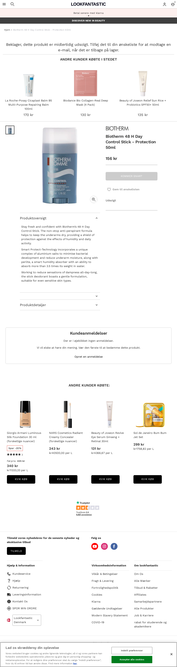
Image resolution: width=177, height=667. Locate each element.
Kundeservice (18, 574)
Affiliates (140, 594)
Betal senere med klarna (88, 13)
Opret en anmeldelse (88, 356)
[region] (88, 654)
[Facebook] (114, 549)
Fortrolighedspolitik (105, 587)
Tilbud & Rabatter (146, 587)
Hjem (7, 30)
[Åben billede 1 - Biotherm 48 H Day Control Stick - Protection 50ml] (10, 130)
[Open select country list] (26, 620)
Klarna (96, 601)
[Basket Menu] (173, 4)
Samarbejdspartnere (148, 601)
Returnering (18, 588)
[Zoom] (93, 199)
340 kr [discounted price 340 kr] (12, 466)
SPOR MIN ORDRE (22, 608)
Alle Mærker (142, 580)
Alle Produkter (144, 608)
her (75, 663)
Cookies (97, 594)
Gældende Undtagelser (107, 608)
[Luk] (171, 654)
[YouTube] (94, 549)
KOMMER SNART (131, 176)
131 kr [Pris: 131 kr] (96, 448)
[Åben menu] (4, 4)
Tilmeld (16, 551)
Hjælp (13, 581)
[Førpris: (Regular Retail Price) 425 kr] (25, 461)
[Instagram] (104, 549)
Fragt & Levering (103, 580)
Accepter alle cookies (132, 659)
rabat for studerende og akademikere (150, 624)
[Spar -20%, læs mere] (15, 448)
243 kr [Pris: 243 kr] (54, 448)
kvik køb (25, 480)
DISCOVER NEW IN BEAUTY (88, 20)
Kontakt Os (17, 601)
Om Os (138, 574)
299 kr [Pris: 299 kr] (138, 444)
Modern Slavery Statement (110, 615)
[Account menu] (164, 4)
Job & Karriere (143, 615)
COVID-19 (98, 622)
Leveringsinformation (24, 595)
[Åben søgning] (12, 4)
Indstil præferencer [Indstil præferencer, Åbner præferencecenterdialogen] (132, 650)
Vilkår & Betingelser (105, 574)
